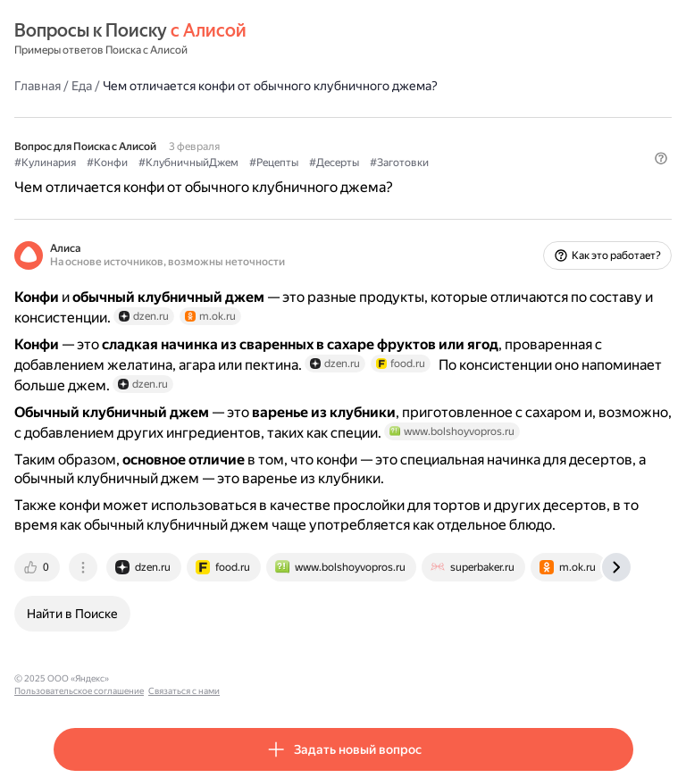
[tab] (38, 567)
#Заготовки (399, 162)
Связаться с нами (286, 678)
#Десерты (334, 162)
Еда (81, 86)
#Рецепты (273, 162)
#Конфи (107, 162)
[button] (661, 158)
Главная (37, 86)
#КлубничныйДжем (188, 162)
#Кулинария (45, 162)
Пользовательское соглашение (182, 678)
